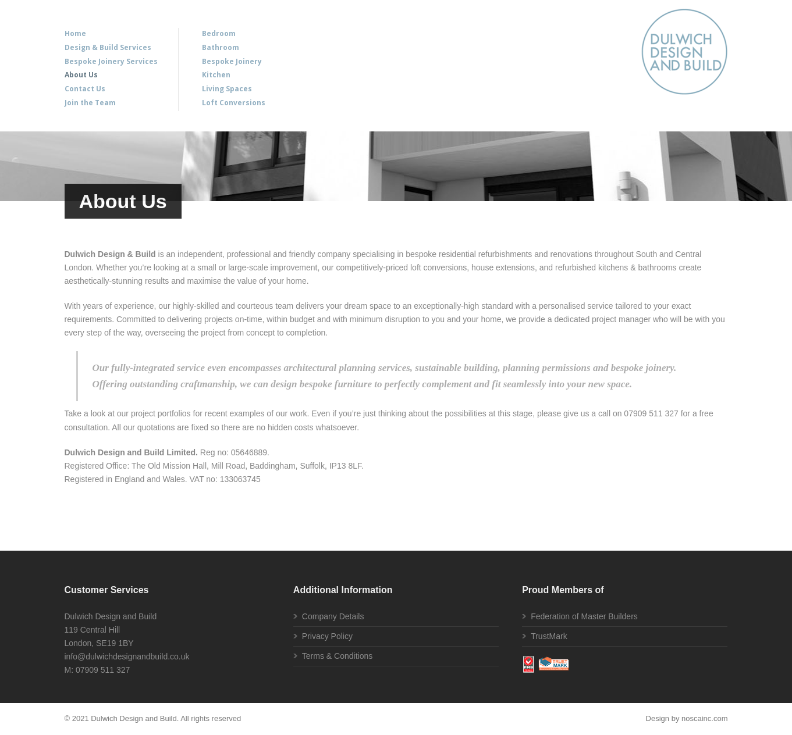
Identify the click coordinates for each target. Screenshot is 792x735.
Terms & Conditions (337, 656)
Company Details (333, 616)
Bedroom (219, 33)
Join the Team (90, 103)
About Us (81, 75)
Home (75, 33)
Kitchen (216, 75)
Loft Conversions (233, 103)
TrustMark (549, 636)
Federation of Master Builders (584, 616)
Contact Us (85, 89)
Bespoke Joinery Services (111, 61)
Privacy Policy (327, 636)
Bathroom (220, 47)
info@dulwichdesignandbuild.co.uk (127, 656)
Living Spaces (227, 89)
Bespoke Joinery (232, 61)
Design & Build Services (108, 47)
